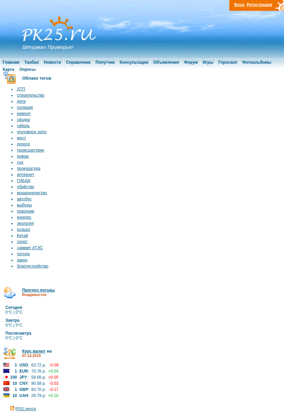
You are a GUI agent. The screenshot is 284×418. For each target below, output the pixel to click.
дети (21, 101)
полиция (25, 107)
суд (20, 162)
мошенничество (32, 193)
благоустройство (32, 266)
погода (23, 254)
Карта (8, 69)
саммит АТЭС (30, 247)
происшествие (30, 150)
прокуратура (28, 168)
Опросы (27, 69)
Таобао (31, 62)
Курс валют (34, 351)
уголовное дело (32, 132)
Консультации (134, 62)
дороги (23, 144)
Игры (208, 62)
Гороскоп (227, 62)
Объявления (166, 62)
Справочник (78, 62)
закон (22, 260)
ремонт (24, 113)
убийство (25, 186)
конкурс (24, 217)
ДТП (21, 89)
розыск (23, 229)
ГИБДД (23, 180)
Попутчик (104, 62)
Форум (191, 62)
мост (21, 138)
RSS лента (25, 408)
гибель (23, 125)
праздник (25, 211)
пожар (23, 156)
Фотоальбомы (256, 62)
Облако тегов (36, 78)
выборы (24, 205)
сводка (23, 119)
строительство (31, 95)
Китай (22, 235)
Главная (11, 62)
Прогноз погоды (38, 290)
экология (25, 223)
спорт (22, 241)
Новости (52, 62)
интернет (25, 174)
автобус (24, 199)
